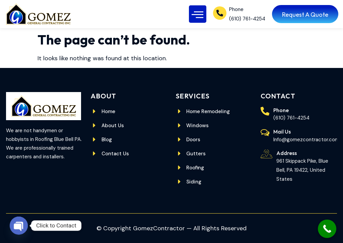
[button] (198, 14)
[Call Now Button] (327, 229)
